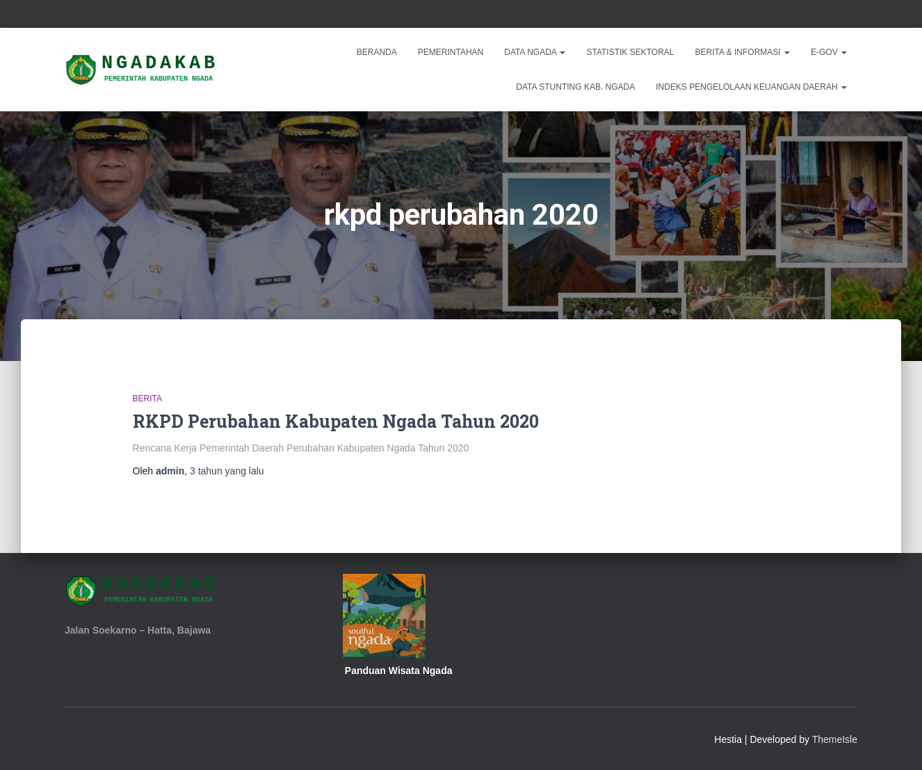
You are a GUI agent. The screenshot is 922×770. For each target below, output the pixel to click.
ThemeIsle (834, 739)
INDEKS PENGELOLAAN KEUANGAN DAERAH (751, 87)
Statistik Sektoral (630, 52)
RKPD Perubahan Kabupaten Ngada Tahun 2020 (336, 421)
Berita (147, 398)
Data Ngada (534, 52)
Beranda (377, 52)
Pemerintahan (450, 52)
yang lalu (227, 470)
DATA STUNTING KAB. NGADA (575, 87)
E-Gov (829, 52)
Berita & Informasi (742, 52)
